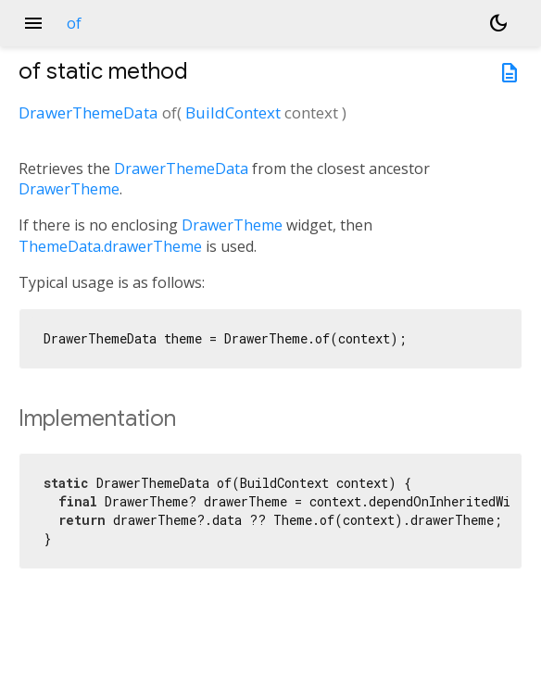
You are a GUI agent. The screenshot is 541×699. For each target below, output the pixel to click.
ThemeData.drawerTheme (110, 246)
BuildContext (233, 112)
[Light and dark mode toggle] (498, 23)
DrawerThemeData (88, 112)
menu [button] (33, 23)
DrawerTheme (69, 189)
